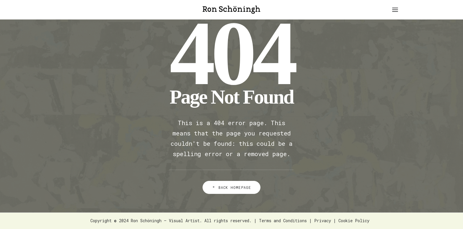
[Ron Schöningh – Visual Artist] (231, 9)
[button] (395, 9)
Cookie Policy (353, 220)
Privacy (322, 220)
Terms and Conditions (283, 220)
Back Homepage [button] (231, 187)
